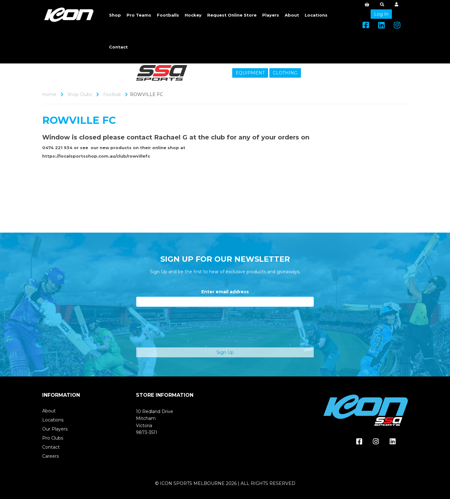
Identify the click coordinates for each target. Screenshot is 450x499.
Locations (316, 15)
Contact (118, 46)
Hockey (193, 15)
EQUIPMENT (250, 73)
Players (270, 15)
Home (49, 94)
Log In (381, 14)
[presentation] (183, 327)
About (292, 15)
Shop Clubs (80, 94)
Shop (115, 15)
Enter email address (225, 292)
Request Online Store (232, 15)
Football (112, 94)
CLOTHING (285, 73)
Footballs (168, 15)
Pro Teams (139, 15)
